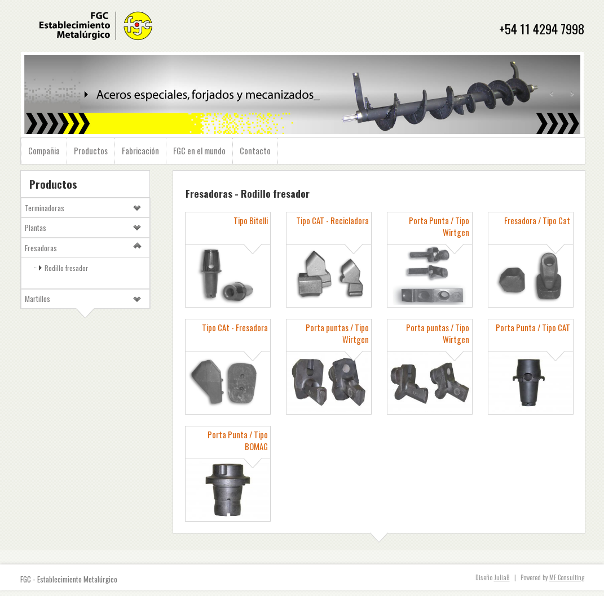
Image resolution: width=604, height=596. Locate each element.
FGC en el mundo (199, 151)
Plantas (35, 227)
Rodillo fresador (66, 268)
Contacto (255, 151)
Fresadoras (41, 247)
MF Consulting (566, 577)
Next (571, 94)
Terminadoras (44, 208)
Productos (91, 151)
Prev (552, 94)
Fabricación (140, 151)
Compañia (44, 151)
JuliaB (502, 577)
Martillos (37, 298)
